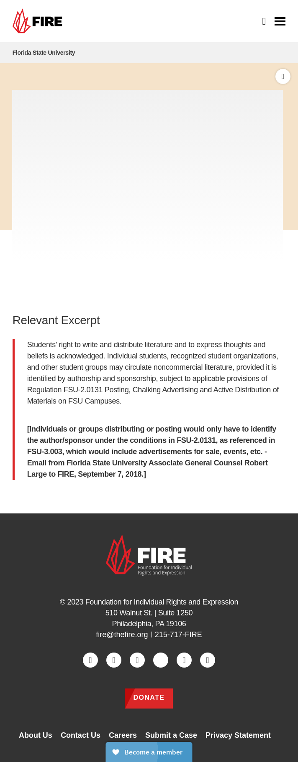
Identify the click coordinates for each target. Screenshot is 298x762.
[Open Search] (265, 21)
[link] (39, 21)
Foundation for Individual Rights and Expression (161, 602)
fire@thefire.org (122, 634)
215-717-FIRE (178, 634)
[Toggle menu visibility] (280, 20)
